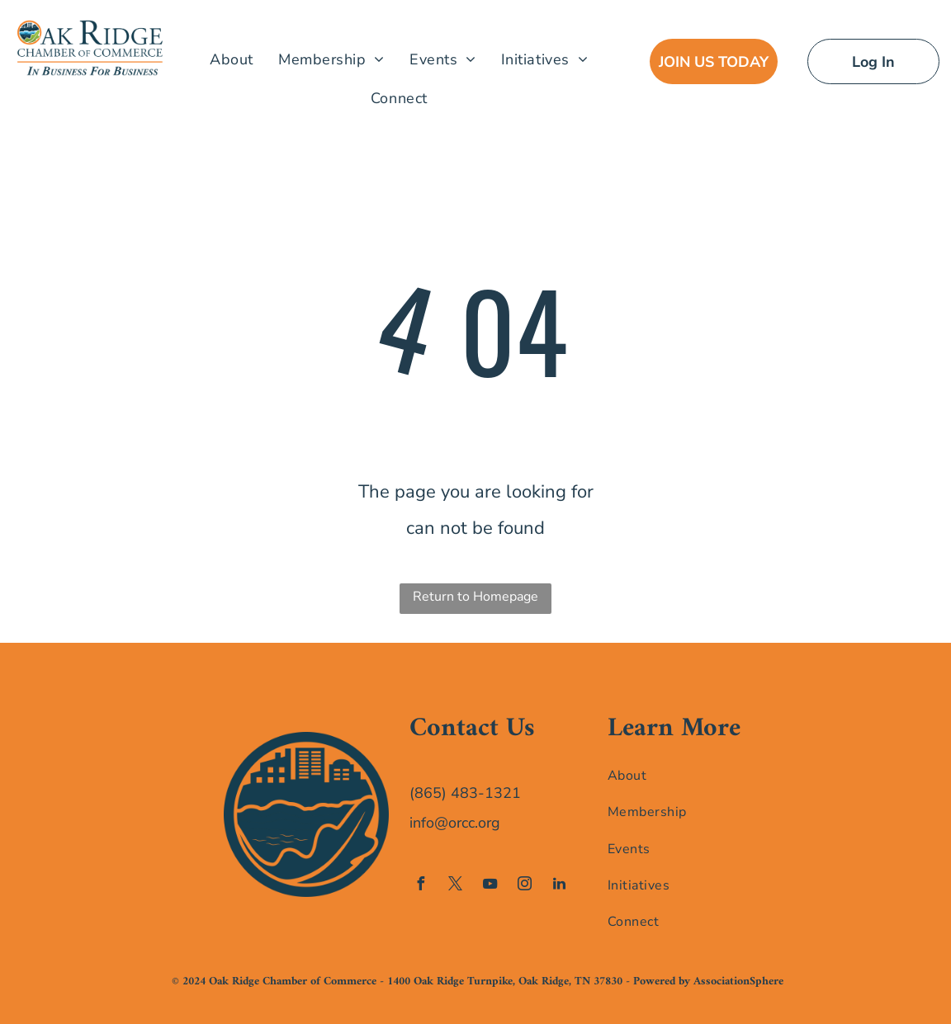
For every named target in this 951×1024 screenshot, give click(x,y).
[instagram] (524, 886)
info (421, 823)
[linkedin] (559, 886)
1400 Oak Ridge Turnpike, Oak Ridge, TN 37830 (504, 981)
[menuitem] (231, 59)
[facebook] (420, 886)
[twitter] (455, 886)
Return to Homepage (475, 597)
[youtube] (489, 886)
